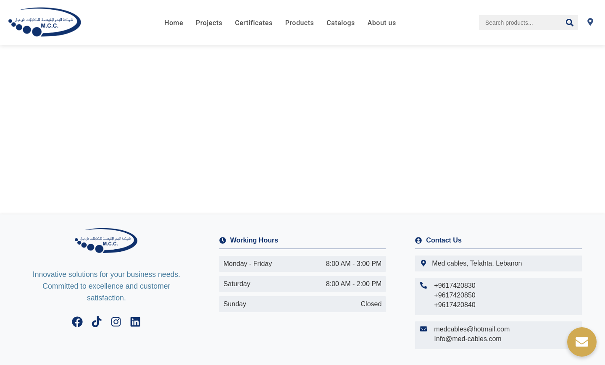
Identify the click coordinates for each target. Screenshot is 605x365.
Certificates (253, 23)
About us (382, 23)
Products (299, 23)
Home (173, 23)
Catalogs (340, 23)
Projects (209, 23)
